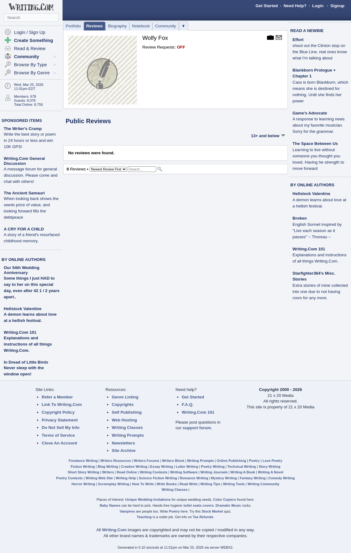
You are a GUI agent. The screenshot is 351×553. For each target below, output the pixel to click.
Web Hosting (124, 420)
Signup (337, 5)
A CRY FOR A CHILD (32, 235)
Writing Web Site (99, 478)
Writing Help (126, 478)
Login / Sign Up (29, 32)
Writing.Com (114, 529)
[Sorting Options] (108, 169)
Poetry (254, 460)
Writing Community (263, 484)
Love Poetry (273, 460)
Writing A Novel (270, 472)
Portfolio (73, 26)
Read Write (189, 484)
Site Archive (124, 450)
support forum (197, 427)
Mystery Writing (224, 478)
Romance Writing (194, 478)
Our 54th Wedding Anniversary (22, 270)
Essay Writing (161, 466)
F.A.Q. (188, 404)
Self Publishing (127, 412)
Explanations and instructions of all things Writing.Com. (28, 344)
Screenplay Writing (113, 484)
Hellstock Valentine (22, 308)
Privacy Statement (60, 420)
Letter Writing (187, 466)
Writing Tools (234, 484)
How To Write (143, 484)
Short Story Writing (83, 472)
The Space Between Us (318, 156)
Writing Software (184, 472)
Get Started (266, 5)
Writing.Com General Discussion (31, 170)
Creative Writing (134, 466)
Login (317, 5)
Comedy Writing (281, 478)
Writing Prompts (128, 435)
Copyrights (122, 404)
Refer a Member (57, 397)
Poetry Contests (69, 478)
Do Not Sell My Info (60, 427)
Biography (117, 26)
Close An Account (59, 443)
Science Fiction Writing (158, 478)
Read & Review (29, 48)
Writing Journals (213, 472)
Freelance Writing (83, 460)
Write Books (167, 484)
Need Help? (294, 5)
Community (165, 26)
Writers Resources (116, 460)
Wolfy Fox (155, 38)
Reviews (94, 26)
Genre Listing (125, 397)
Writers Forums (146, 460)
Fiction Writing (83, 466)
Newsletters (123, 443)
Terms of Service (58, 435)
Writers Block (173, 460)
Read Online (127, 472)
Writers (108, 472)
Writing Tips (210, 484)
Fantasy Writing (252, 478)
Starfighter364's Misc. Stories (320, 285)
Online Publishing (231, 460)
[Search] (142, 169)
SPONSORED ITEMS (22, 120)
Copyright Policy (58, 412)
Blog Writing (108, 466)
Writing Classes (127, 427)
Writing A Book (243, 472)
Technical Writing (241, 466)
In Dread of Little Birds (26, 362)
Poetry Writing (213, 466)
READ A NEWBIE (307, 30)
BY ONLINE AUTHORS (23, 259)
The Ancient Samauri (31, 205)
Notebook (141, 26)
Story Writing (269, 466)
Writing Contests (153, 472)
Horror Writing (83, 484)
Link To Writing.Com (62, 404)
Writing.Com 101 (20, 332)
